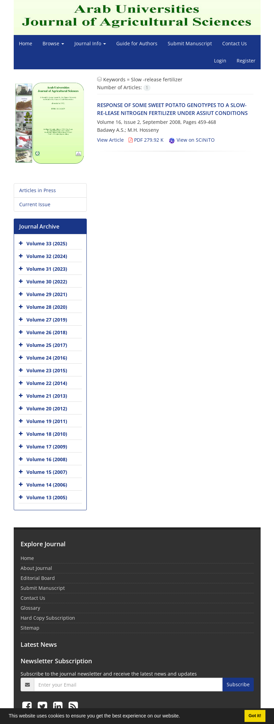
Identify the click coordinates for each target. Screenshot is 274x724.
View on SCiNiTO (191, 140)
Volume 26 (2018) (46, 332)
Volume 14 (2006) (46, 484)
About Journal (36, 568)
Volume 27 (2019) (46, 319)
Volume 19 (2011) (46, 421)
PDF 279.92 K (146, 140)
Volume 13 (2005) (46, 497)
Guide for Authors (136, 43)
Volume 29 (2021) (46, 294)
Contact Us (234, 43)
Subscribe (238, 684)
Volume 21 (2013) (46, 395)
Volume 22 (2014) (46, 382)
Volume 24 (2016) (46, 357)
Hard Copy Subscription (48, 618)
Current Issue (34, 204)
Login (220, 60)
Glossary (30, 608)
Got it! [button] (255, 715)
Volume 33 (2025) (46, 243)
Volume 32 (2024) (46, 256)
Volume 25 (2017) (46, 344)
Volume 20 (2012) (46, 408)
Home (25, 43)
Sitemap (30, 627)
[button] (182, 717)
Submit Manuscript (190, 43)
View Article (110, 140)
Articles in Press (37, 190)
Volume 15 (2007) (46, 471)
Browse (53, 43)
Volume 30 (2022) (46, 281)
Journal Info (90, 43)
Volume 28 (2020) (46, 306)
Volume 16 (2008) (46, 459)
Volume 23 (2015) (46, 370)
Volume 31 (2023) (46, 268)
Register (246, 60)
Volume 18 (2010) (46, 433)
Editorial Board (38, 578)
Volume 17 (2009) (46, 446)
